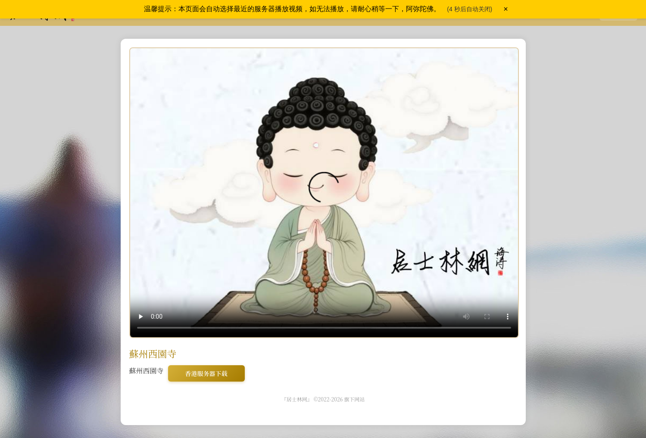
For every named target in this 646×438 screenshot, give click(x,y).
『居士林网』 (296, 399)
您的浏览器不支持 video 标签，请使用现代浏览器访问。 (324, 192)
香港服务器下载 (206, 373)
